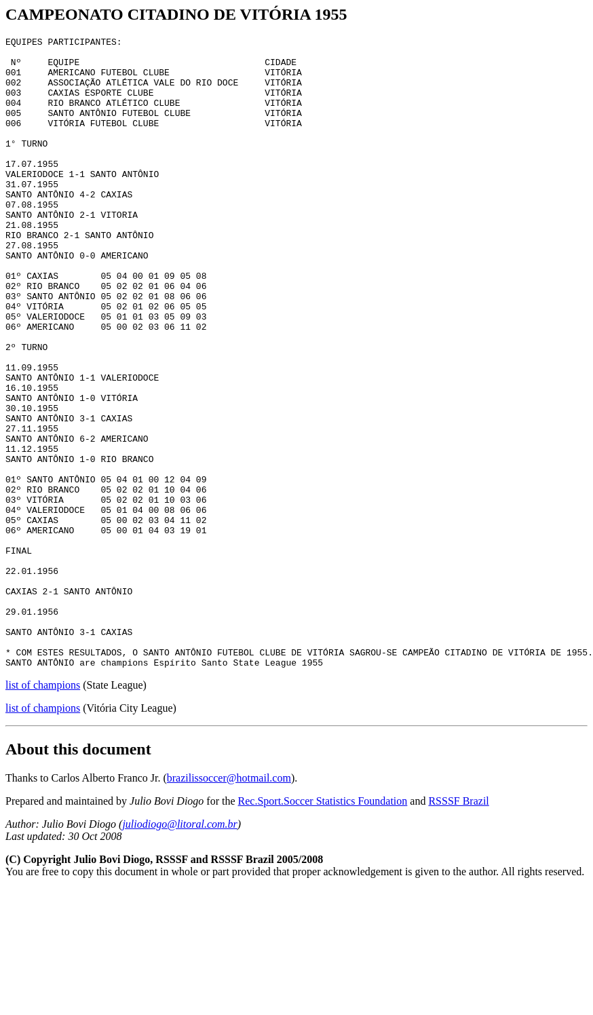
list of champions (42, 811)
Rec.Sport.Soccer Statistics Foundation (323, 927)
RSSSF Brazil (458, 927)
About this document (78, 875)
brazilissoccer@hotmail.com (229, 904)
